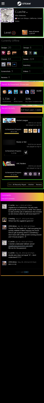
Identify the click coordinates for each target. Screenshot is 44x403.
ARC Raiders (21, 163)
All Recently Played (19, 184)
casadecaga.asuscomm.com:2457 (20, 246)
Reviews (39, 184)
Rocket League (22, 120)
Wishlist (31, 184)
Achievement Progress (13, 129)
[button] (10, 32)
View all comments (8, 199)
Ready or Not (21, 142)
